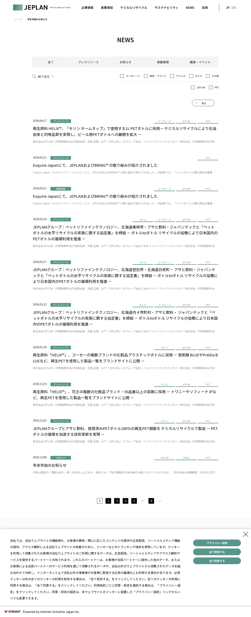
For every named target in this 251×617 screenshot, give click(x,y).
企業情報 (87, 7)
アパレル (181, 76)
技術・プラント (158, 76)
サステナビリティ (166, 7)
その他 (215, 76)
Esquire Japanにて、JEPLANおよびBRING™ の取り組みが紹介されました (95, 165)
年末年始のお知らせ (49, 465)
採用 (205, 7)
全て (51, 62)
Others (186, 457)
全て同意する (217, 561)
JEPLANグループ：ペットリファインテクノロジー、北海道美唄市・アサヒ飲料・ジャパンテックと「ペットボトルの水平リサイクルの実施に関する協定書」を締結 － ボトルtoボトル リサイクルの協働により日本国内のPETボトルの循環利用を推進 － (125, 232)
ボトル (198, 76)
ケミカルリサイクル (133, 7)
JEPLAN (201, 87)
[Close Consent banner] (246, 534)
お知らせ (125, 62)
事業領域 (107, 7)
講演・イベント (200, 62)
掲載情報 (163, 62)
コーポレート (133, 76)
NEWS (190, 7)
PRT (217, 87)
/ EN (230, 7)
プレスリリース (88, 62)
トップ (18, 19)
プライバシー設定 (217, 543)
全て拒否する (217, 552)
